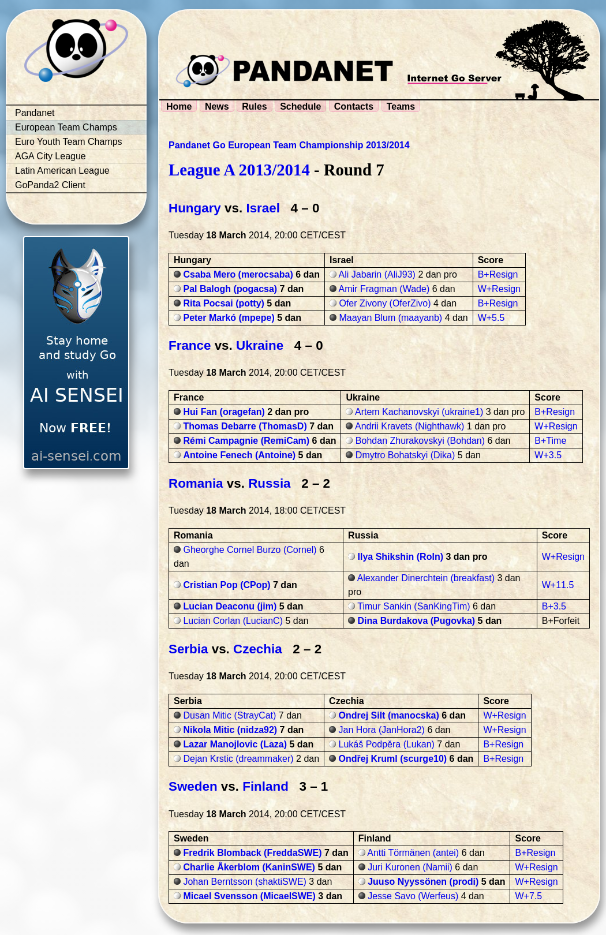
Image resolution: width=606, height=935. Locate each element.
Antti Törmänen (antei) (413, 853)
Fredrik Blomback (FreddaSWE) (252, 853)
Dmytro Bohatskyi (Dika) (405, 455)
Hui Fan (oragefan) (223, 412)
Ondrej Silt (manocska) (389, 715)
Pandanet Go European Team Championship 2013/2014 (289, 145)
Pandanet (35, 113)
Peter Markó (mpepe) (228, 318)
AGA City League (50, 156)
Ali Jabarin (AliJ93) (377, 274)
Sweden (193, 786)
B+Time (550, 441)
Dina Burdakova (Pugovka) (417, 621)
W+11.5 (558, 585)
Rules (254, 106)
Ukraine (259, 345)
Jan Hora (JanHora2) (382, 730)
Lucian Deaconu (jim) (229, 606)
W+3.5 (548, 455)
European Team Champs (66, 127)
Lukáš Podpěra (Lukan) (387, 744)
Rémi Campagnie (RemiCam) (246, 441)
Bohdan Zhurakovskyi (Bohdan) (420, 441)
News (217, 106)
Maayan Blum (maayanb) (390, 318)
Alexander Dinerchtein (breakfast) (426, 578)
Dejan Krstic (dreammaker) (238, 759)
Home (179, 106)
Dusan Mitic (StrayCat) (229, 715)
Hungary (195, 208)
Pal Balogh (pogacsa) (230, 289)
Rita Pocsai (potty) (223, 303)
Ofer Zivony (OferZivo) (385, 303)
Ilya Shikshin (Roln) (400, 557)
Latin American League (62, 170)
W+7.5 (528, 896)
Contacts (353, 106)
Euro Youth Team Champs (68, 142)
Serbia (188, 649)
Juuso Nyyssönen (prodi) (423, 882)
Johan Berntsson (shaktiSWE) (244, 882)
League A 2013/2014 (239, 169)
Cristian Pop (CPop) (226, 585)
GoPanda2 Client (50, 185)
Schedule (300, 106)
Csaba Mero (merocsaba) (238, 274)
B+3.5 (554, 606)
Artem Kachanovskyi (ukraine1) (419, 412)
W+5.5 (491, 318)
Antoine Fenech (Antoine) (239, 455)
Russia (269, 483)
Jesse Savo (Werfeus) (413, 896)
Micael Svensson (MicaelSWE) (249, 896)
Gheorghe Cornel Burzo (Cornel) (249, 550)
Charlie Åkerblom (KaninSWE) (249, 867)
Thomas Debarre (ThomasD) (244, 426)
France (190, 345)
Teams (401, 106)
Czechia (257, 649)
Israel (263, 208)
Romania (196, 483)
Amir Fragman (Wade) (384, 289)
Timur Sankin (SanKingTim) (413, 606)
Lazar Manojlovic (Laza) (235, 744)
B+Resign (498, 274)
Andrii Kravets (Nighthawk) (409, 426)
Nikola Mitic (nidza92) (230, 730)
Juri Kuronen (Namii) (410, 867)
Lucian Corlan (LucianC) (233, 621)
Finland (265, 786)
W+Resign (499, 289)
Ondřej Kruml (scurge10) (393, 759)
